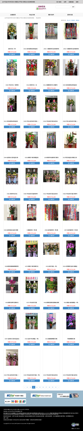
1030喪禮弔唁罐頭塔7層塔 (51, 157)
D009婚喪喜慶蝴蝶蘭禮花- (12, 266)
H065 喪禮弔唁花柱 (12, 194)
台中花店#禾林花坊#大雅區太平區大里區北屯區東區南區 (18, 2)
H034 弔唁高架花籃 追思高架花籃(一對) (54, 121)
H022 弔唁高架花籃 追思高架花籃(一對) (54, 194)
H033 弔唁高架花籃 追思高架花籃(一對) (54, 375)
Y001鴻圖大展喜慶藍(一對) (71, 302)
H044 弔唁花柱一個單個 (12, 85)
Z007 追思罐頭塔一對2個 (71, 230)
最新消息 (70, 15)
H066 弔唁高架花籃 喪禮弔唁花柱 (72, 194)
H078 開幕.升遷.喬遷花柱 (31, 266)
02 (30, 387)
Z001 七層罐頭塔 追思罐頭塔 (51, 49)
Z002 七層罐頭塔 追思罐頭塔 (71, 49)
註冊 (65, 2)
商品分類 (32, 15)
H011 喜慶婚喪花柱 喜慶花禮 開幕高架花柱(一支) (56, 85)
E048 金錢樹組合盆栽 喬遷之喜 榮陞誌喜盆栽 (16, 230)
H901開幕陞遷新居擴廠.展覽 (51, 302)
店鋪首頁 (13, 15)
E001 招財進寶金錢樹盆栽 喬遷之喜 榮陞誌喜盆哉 (37, 49)
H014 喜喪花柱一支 (31, 85)
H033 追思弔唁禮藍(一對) (32, 339)
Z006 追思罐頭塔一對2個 (51, 230)
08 (49, 387)
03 (33, 387)
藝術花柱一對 (12, 49)
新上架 (69, 20)
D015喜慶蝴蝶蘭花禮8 (51, 339)
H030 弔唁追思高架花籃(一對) (32, 375)
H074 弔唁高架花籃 (31, 302)
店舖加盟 (71, 2)
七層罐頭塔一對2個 (32, 230)
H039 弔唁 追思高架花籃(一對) (32, 121)
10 (55, 387)
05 (40, 387)
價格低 (77, 20)
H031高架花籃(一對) (51, 266)
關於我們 (51, 15)
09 (52, 387)
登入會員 (58, 2)
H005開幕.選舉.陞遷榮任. (12, 302)
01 (27, 387)
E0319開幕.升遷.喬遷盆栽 (31, 157)
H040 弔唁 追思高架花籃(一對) (71, 121)
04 (36, 387)
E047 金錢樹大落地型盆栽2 (12, 339)
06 (43, 387)
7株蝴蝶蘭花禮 (71, 339)
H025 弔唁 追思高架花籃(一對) (12, 375)
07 (46, 387)
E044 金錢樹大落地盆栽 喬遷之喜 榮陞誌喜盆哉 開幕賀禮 (19, 157)
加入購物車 (12, 54)
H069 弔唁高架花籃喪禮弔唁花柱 (32, 194)
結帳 (77, 2)
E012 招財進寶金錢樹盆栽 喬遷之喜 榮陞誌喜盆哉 (17, 121)
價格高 (73, 20)
